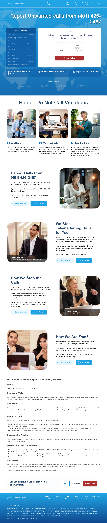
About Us (93, 3)
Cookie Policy (35, 518)
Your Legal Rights (47, 3)
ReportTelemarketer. (16, 3)
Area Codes (76, 3)
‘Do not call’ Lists (85, 3)
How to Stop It (56, 3)
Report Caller (69, 58)
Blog (98, 3)
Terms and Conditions (13, 518)
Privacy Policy (25, 518)
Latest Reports (67, 3)
